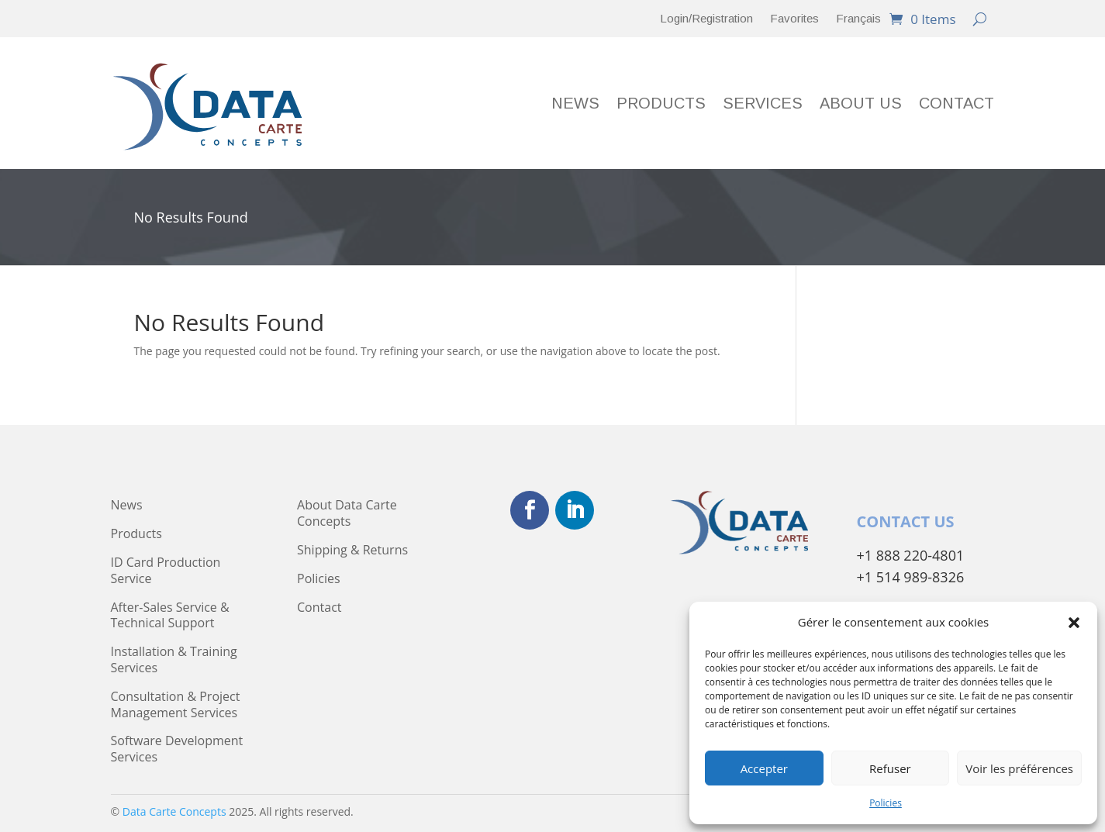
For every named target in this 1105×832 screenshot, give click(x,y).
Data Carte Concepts (174, 811)
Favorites (794, 19)
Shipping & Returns (352, 550)
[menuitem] (858, 21)
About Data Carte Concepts (347, 513)
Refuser (890, 768)
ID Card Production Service (166, 570)
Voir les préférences (1019, 768)
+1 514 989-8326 (911, 577)
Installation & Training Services (174, 660)
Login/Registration (706, 19)
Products (661, 105)
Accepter (764, 768)
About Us (861, 105)
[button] (1074, 622)
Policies (885, 803)
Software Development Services (177, 749)
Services (763, 105)
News (575, 105)
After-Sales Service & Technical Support (170, 615)
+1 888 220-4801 (911, 555)
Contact (956, 105)
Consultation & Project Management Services (175, 705)
